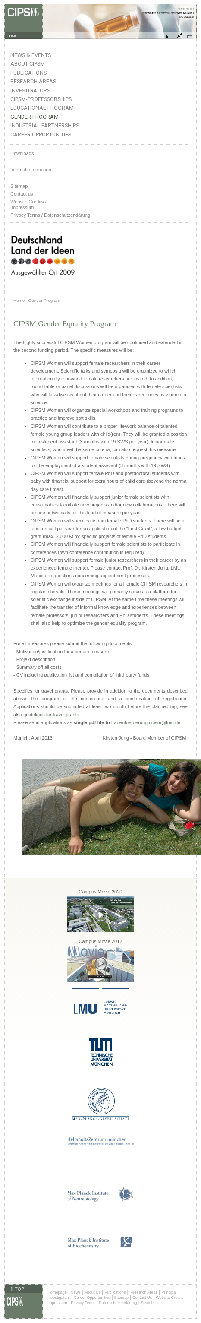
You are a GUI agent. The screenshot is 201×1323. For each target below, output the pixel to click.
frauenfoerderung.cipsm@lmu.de (145, 722)
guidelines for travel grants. (51, 714)
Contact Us (142, 1297)
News (76, 1292)
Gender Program (34, 117)
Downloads (22, 153)
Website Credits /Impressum (28, 204)
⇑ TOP (16, 1288)
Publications (28, 73)
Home (19, 300)
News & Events (30, 55)
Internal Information (30, 169)
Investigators (30, 90)
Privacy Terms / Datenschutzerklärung (50, 215)
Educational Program (42, 107)
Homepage (57, 1292)
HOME (12, 36)
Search (147, 1303)
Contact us (21, 193)
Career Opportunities (40, 134)
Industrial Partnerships (44, 125)
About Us (93, 1292)
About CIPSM (27, 63)
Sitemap (19, 186)
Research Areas (33, 81)
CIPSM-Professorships (41, 99)
